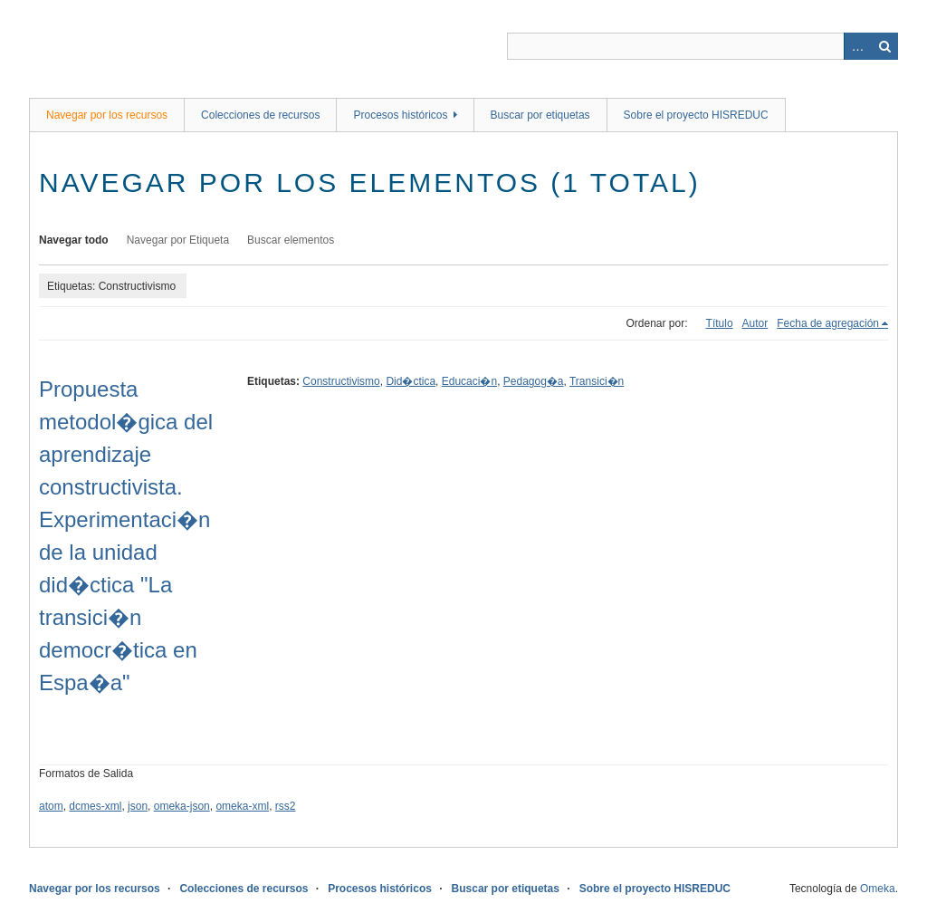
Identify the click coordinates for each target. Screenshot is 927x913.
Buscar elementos (290, 240)
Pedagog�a (533, 381)
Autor (755, 323)
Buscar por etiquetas (540, 115)
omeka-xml (242, 806)
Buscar (884, 46)
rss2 (285, 806)
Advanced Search (857, 46)
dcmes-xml (95, 806)
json (138, 806)
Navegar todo (74, 240)
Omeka (877, 888)
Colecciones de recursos (260, 115)
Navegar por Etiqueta (178, 240)
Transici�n (596, 381)
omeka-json (182, 806)
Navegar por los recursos (106, 115)
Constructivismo (340, 381)
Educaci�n (469, 381)
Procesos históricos (400, 115)
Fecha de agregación (828, 323)
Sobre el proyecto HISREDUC (696, 115)
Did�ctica (410, 381)
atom (51, 806)
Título (719, 323)
